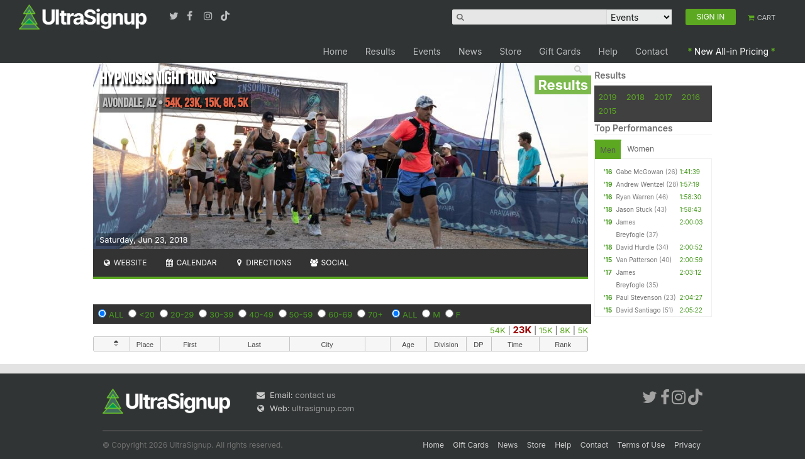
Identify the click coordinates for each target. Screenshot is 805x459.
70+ (375, 314)
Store (510, 51)
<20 (147, 314)
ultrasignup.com (323, 408)
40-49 (261, 314)
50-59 (301, 314)
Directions (262, 262)
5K (583, 330)
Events (427, 51)
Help (608, 51)
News (470, 51)
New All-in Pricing (731, 51)
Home (335, 51)
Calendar (191, 262)
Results (380, 51)
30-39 (221, 314)
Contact (651, 51)
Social (329, 262)
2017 (663, 97)
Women (640, 148)
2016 (691, 97)
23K (522, 330)
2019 (607, 97)
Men (608, 150)
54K (498, 330)
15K (546, 330)
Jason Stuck (634, 209)
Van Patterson (636, 259)
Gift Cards (559, 51)
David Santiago (638, 310)
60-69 (340, 314)
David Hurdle (635, 247)
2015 (607, 111)
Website (124, 262)
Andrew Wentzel (640, 184)
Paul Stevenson (639, 297)
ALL (116, 314)
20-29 (182, 314)
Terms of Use (641, 445)
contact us (315, 395)
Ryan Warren (635, 197)
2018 (635, 97)
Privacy (687, 445)
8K (565, 330)
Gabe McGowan (639, 171)
